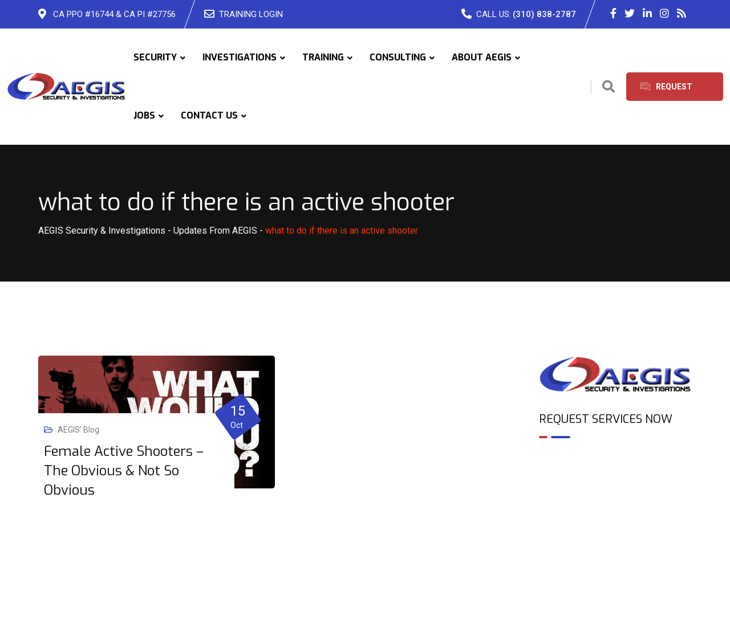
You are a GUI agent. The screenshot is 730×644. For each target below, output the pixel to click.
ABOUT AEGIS (482, 57)
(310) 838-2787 (544, 14)
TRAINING (323, 57)
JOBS (144, 115)
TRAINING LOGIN (251, 14)
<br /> (615, 496)
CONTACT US (209, 115)
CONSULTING (398, 57)
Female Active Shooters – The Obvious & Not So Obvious (124, 470)
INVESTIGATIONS (239, 57)
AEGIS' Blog (78, 429)
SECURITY (155, 57)
